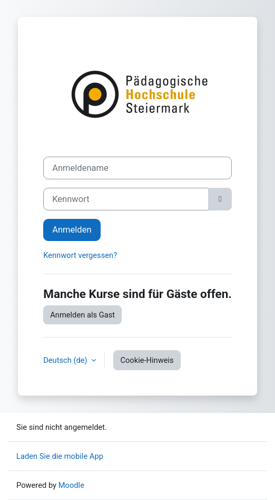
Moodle (71, 485)
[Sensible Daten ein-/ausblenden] (219, 199)
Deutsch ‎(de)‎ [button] (66, 360)
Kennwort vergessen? (80, 255)
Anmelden (71, 230)
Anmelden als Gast (82, 315)
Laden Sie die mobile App (59, 456)
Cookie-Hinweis (146, 360)
